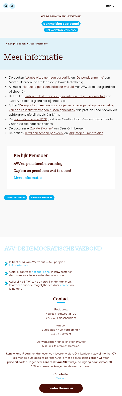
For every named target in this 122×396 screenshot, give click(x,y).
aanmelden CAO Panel (61, 23)
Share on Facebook (41, 197)
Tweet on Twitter (16, 197)
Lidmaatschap (18, 265)
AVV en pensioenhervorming (38, 164)
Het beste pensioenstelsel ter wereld (48, 87)
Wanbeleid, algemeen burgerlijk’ (48, 77)
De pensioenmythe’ (90, 77)
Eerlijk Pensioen (17, 43)
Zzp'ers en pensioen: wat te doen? (42, 171)
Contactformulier (61, 388)
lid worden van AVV (61, 30)
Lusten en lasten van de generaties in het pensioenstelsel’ (65, 96)
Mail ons (61, 378)
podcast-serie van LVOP (30, 119)
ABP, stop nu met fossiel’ (86, 133)
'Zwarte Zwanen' (41, 128)
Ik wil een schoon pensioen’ (44, 133)
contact (65, 285)
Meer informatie (38, 43)
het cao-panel (41, 272)
